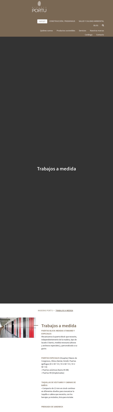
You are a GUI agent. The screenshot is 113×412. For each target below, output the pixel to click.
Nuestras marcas (97, 15)
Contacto (100, 19)
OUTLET (42, 6)
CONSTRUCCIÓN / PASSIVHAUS (62, 6)
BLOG (95, 10)
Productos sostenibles (66, 15)
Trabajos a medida (64, 310)
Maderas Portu (45, 310)
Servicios (82, 15)
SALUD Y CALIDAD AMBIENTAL (91, 6)
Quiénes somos (46, 15)
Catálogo (88, 19)
